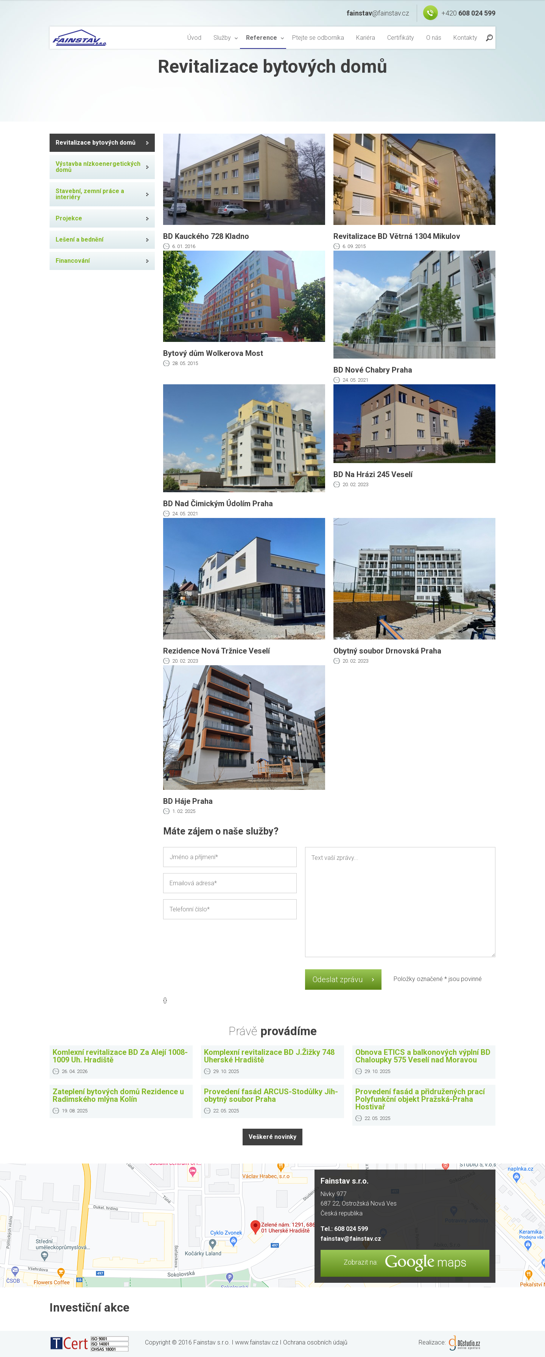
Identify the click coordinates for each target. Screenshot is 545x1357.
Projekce (69, 218)
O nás (433, 37)
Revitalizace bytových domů (95, 142)
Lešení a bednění (79, 239)
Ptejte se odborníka (318, 37)
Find (489, 37)
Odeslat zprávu (338, 979)
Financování (73, 260)
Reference (261, 37)
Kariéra (365, 37)
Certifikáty (400, 37)
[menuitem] (194, 38)
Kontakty (465, 37)
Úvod (194, 37)
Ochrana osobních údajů (315, 1342)
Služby (222, 37)
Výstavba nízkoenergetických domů (98, 166)
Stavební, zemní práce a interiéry (90, 194)
